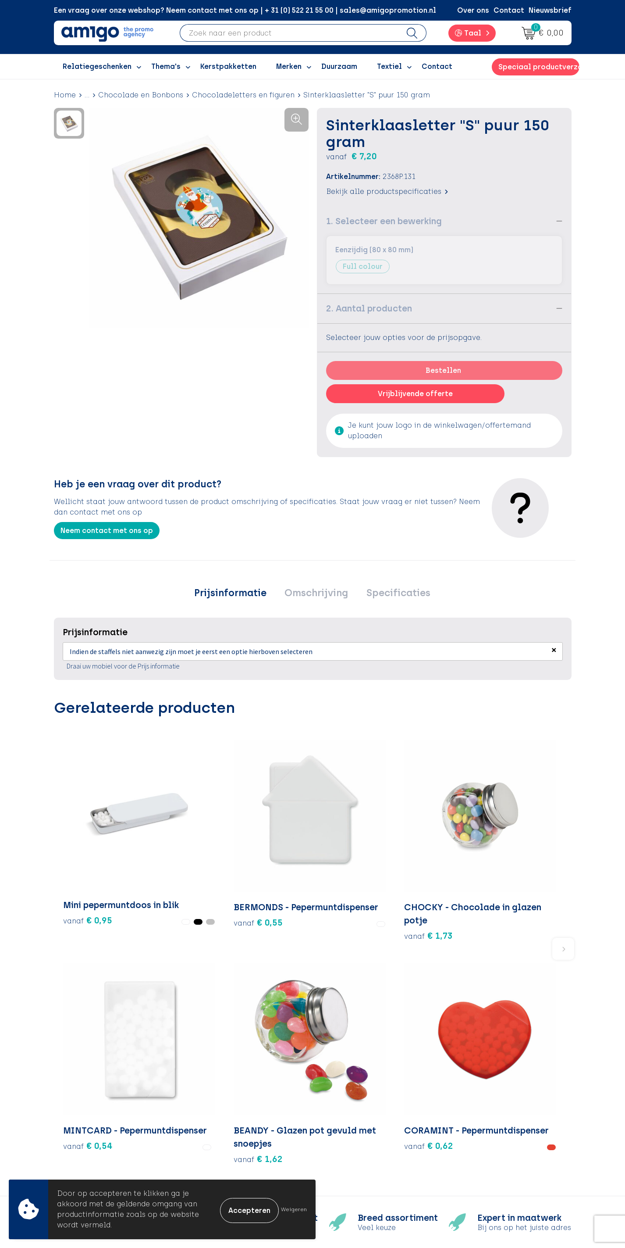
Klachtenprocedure (360, 1127)
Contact (509, 10)
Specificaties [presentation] (393, 594)
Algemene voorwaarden (496, 1087)
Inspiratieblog (225, 1100)
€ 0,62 (518, 852)
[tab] (235, 594)
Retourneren (348, 1113)
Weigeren (294, 1209)
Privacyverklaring (484, 1113)
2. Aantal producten (369, 308)
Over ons (473, 10)
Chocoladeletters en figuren (243, 95)
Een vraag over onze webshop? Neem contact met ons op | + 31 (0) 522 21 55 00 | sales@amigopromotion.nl (245, 10)
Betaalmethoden (356, 1100)
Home (65, 95)
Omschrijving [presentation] (316, 594)
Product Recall (352, 1140)
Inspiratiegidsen (228, 1113)
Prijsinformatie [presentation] (235, 594)
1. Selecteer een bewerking (384, 221)
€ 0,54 (346, 852)
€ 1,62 (432, 878)
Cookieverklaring (484, 1100)
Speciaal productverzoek (538, 67)
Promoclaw (220, 1127)
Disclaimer (473, 1127)
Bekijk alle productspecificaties (387, 191)
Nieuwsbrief (550, 10)
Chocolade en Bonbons (140, 95)
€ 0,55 (173, 852)
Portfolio (215, 1153)
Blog (207, 1166)
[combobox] (289, 33)
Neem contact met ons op (106, 530)
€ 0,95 (77, 871)
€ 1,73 (259, 865)
